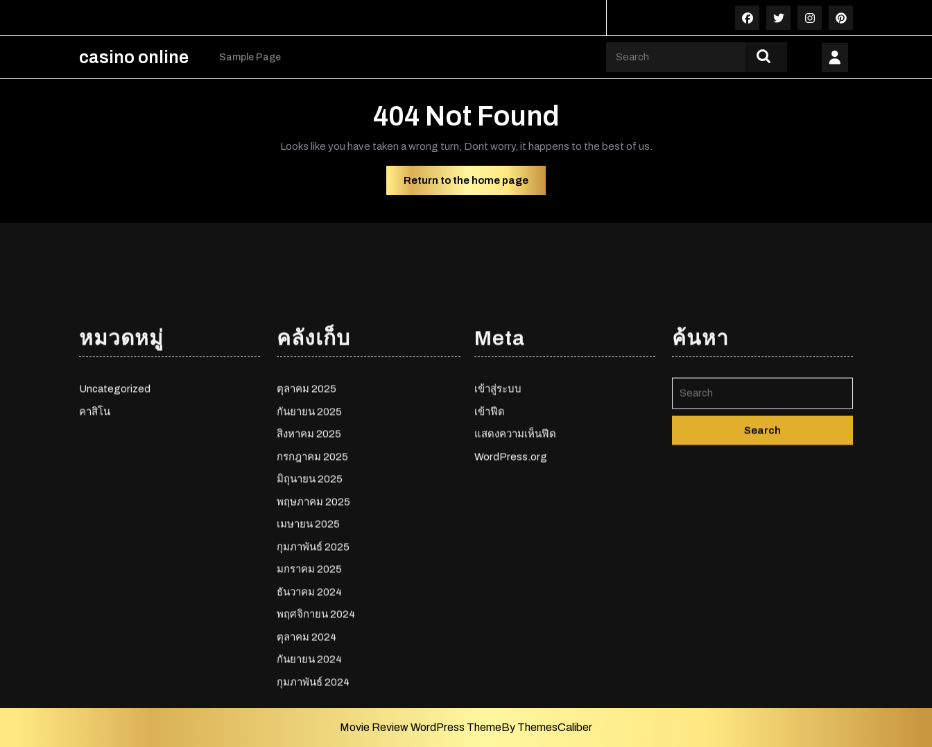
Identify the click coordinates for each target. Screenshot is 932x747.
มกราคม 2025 (309, 658)
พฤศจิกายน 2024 (316, 704)
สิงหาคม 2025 (309, 523)
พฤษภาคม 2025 (313, 591)
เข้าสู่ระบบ (497, 478)
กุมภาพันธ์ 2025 (313, 636)
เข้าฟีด (489, 501)
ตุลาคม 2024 (306, 726)
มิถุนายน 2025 (310, 568)
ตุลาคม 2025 (306, 478)
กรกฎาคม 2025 (312, 546)
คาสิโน (94, 501)
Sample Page (250, 57)
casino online (134, 57)
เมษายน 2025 (308, 613)
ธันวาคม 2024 (309, 681)
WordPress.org (510, 546)
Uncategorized (114, 478)
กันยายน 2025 (309, 501)
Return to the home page (475, 184)
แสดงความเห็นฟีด (515, 523)
